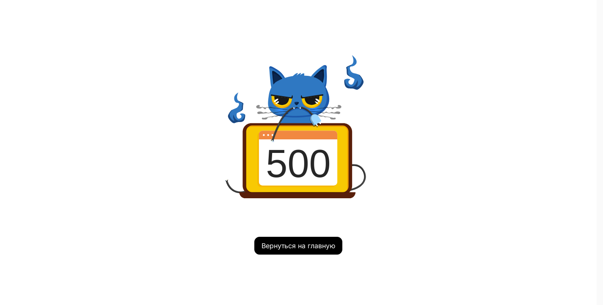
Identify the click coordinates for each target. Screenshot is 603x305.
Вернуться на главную (298, 245)
